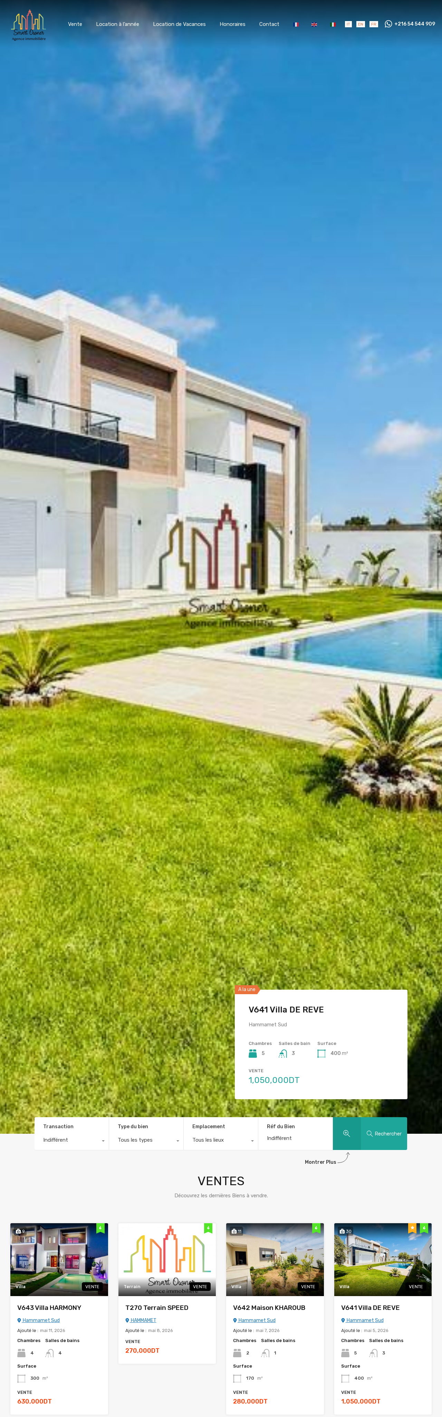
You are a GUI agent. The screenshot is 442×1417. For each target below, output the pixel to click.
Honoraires (233, 24)
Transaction (58, 1127)
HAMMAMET (140, 1320)
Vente (75, 24)
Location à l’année (117, 24)
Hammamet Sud (38, 1320)
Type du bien (133, 1127)
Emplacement (208, 1127)
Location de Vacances (179, 24)
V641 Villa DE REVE (286, 1010)
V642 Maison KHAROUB (269, 1308)
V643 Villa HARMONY (49, 1308)
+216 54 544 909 (414, 24)
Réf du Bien (281, 1127)
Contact (269, 24)
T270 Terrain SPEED (157, 1308)
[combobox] (72, 1141)
